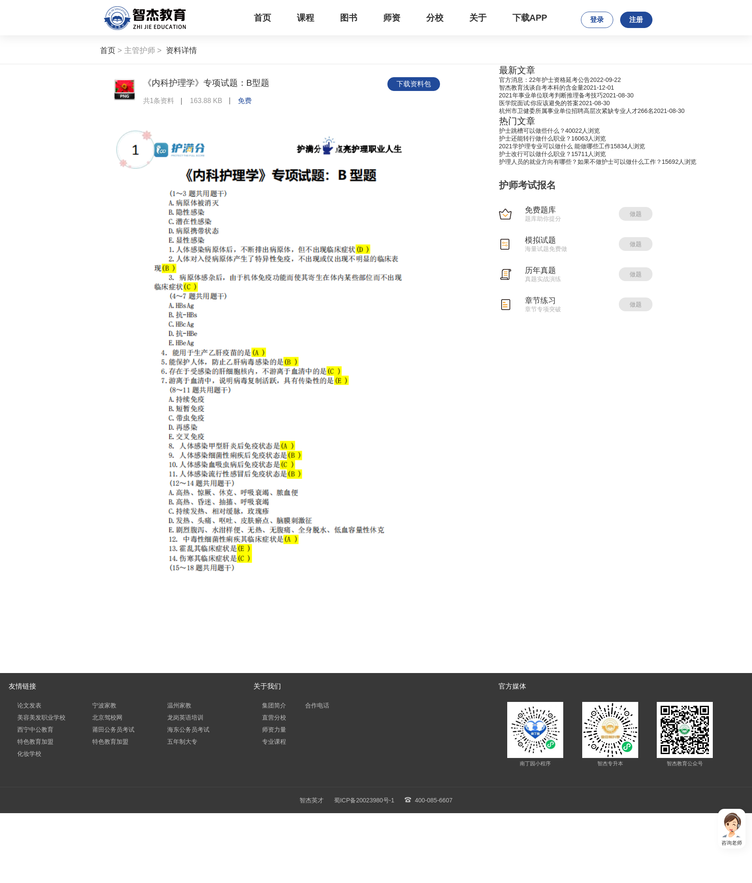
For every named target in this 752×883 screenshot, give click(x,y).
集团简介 (274, 705)
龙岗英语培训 (185, 717)
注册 (636, 19)
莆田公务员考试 (113, 729)
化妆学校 (29, 753)
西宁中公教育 (35, 729)
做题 (636, 213)
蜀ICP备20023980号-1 (364, 800)
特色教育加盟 (35, 741)
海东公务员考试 (188, 729)
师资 (391, 17)
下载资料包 (413, 84)
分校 (434, 17)
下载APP (529, 17)
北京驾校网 (107, 717)
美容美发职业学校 (41, 717)
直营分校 (274, 717)
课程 (305, 17)
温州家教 (179, 705)
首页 (262, 17)
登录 (597, 19)
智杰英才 (312, 800)
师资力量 (274, 729)
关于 (478, 17)
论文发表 (29, 705)
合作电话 (317, 705)
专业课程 (274, 741)
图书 (348, 17)
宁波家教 (104, 705)
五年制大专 (182, 741)
